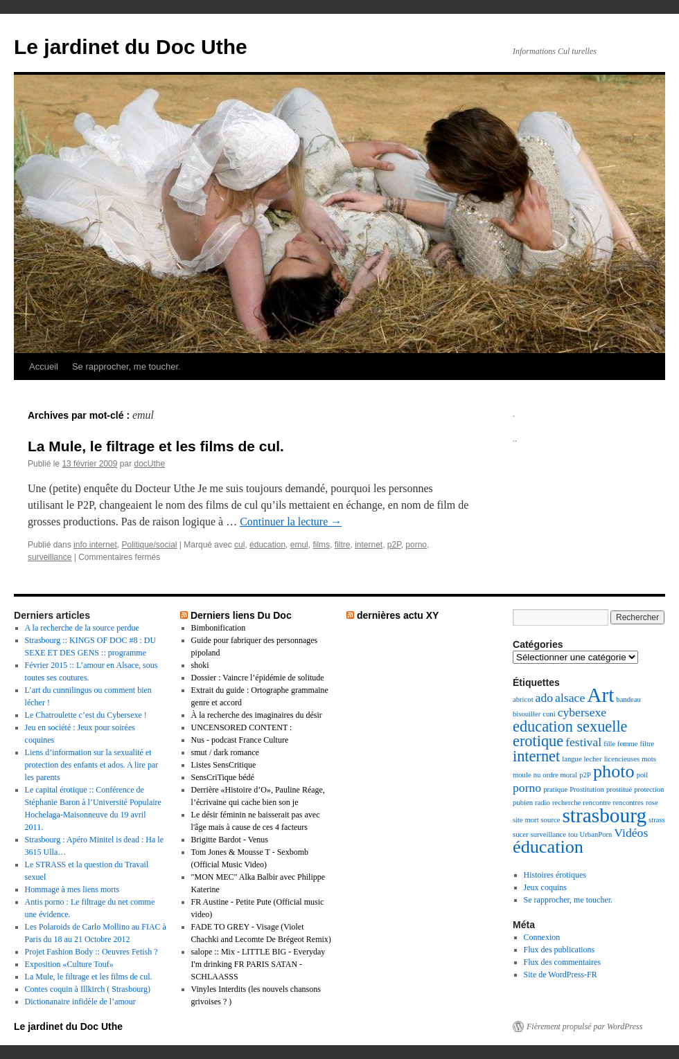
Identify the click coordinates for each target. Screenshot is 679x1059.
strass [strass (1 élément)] (657, 820)
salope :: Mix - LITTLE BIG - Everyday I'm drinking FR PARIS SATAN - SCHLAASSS (258, 964)
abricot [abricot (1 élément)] (523, 699)
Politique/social (149, 545)
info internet (95, 545)
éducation (267, 545)
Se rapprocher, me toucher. (126, 366)
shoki (200, 665)
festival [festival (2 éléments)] (583, 742)
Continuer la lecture (291, 521)
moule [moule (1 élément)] (522, 775)
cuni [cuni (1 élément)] (549, 714)
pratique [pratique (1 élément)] (555, 789)
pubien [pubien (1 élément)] (523, 802)
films (321, 545)
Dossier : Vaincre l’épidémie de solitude (257, 677)
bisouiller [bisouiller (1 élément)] (526, 714)
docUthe (149, 464)
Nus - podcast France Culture (240, 740)
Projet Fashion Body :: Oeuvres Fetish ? (91, 952)
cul (239, 545)
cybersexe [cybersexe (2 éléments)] (582, 712)
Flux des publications (559, 949)
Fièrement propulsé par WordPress (584, 1026)
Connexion (542, 937)
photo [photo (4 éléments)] (614, 771)
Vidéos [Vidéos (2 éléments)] (631, 833)
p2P (394, 545)
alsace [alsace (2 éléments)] (570, 698)
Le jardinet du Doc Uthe (130, 46)
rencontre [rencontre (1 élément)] (596, 802)
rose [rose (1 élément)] (652, 802)
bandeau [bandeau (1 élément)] (628, 699)
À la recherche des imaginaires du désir (256, 715)
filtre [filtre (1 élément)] (647, 744)
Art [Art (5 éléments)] (600, 695)
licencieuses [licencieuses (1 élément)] (622, 759)
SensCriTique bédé (222, 777)
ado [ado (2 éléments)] (545, 698)
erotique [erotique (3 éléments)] (538, 741)
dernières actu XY (398, 615)
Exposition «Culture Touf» (69, 964)
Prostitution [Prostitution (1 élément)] (587, 789)
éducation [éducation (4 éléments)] (548, 847)
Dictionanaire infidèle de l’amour (80, 1001)
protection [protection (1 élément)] (649, 789)
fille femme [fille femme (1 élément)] (620, 744)
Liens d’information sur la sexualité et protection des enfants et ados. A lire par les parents (92, 765)
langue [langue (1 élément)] (571, 759)
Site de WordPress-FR (560, 974)
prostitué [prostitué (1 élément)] (619, 789)
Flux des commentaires (562, 962)
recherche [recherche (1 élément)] (566, 802)
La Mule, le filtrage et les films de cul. (156, 446)
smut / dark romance (225, 752)
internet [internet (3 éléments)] (536, 756)
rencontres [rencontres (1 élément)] (628, 802)
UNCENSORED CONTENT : (241, 727)
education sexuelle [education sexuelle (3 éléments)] (570, 726)
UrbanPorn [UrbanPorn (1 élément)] (596, 834)
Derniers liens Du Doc (241, 615)
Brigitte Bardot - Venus (229, 839)
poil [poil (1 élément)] (643, 775)
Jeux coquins (545, 887)
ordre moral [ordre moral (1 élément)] (560, 775)
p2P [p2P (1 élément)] (585, 775)
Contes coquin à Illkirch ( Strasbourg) (87, 989)
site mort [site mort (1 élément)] (526, 820)
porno (416, 545)
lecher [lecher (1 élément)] (593, 759)
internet (368, 545)
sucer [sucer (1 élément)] (520, 834)
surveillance (49, 557)
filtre (343, 545)
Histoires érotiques (555, 875)
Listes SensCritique (223, 765)
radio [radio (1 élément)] (542, 802)
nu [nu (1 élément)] (537, 775)
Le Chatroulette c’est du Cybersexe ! (86, 715)
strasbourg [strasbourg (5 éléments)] (604, 815)
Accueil (43, 366)
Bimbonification (218, 628)
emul (299, 545)
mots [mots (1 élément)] (649, 759)
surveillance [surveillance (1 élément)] (547, 834)
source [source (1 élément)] (551, 820)
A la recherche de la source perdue (82, 628)
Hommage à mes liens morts (72, 889)
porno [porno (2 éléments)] (527, 788)
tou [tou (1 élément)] (573, 834)
